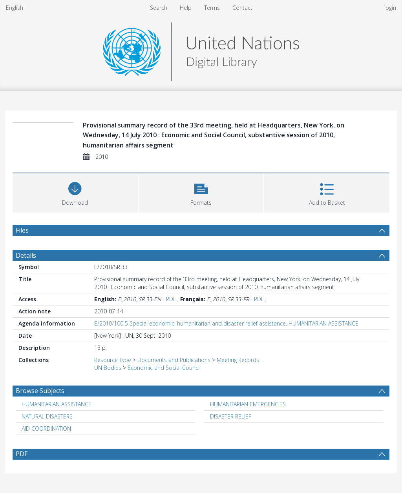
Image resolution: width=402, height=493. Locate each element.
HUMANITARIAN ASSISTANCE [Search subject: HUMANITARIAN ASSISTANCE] (56, 404)
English (14, 7)
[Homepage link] (201, 49)
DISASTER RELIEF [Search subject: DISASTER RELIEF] (230, 416)
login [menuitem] (390, 7)
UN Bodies (107, 367)
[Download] (75, 192)
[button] (201, 192)
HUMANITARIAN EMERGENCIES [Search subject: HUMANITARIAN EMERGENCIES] (248, 404)
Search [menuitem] (158, 7)
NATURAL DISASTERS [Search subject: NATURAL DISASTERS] (47, 416)
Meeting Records (238, 360)
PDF (171, 299)
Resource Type (112, 360)
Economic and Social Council (164, 367)
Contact (242, 7)
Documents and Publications (173, 360)
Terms (212, 7)
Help (186, 7)
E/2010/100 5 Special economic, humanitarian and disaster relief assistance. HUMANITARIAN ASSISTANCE (226, 323)
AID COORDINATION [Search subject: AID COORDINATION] (46, 428)
